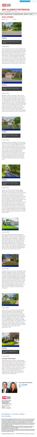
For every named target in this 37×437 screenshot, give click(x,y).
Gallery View (4, 19)
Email (20, 386)
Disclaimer (22, 414)
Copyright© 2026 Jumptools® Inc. (8, 433)
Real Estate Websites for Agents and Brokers (25, 433)
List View (14, 19)
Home (1, 14)
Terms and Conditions (6, 416)
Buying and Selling (18, 14)
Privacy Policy (15, 414)
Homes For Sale (8, 14)
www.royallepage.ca (5, 414)
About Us (26, 14)
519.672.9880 (8, 11)
